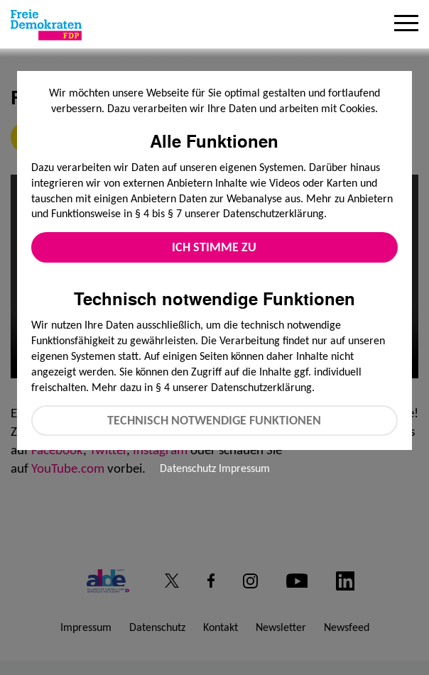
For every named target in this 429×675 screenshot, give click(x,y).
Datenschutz (188, 468)
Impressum (244, 468)
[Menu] (406, 25)
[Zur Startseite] (46, 25)
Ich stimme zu (214, 247)
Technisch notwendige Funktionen (214, 420)
